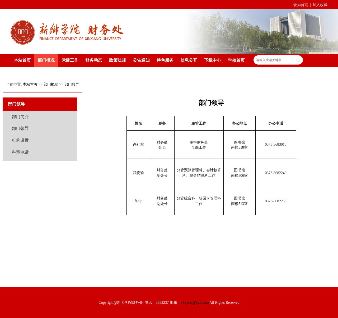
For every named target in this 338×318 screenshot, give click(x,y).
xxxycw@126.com (195, 303)
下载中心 (212, 60)
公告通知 (141, 60)
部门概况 (46, 60)
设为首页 (301, 5)
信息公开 (188, 60)
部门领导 (71, 84)
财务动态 (93, 60)
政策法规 (117, 60)
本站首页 (22, 60)
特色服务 (165, 60)
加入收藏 (320, 5)
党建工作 (70, 60)
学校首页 (236, 60)
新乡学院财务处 (67, 30)
